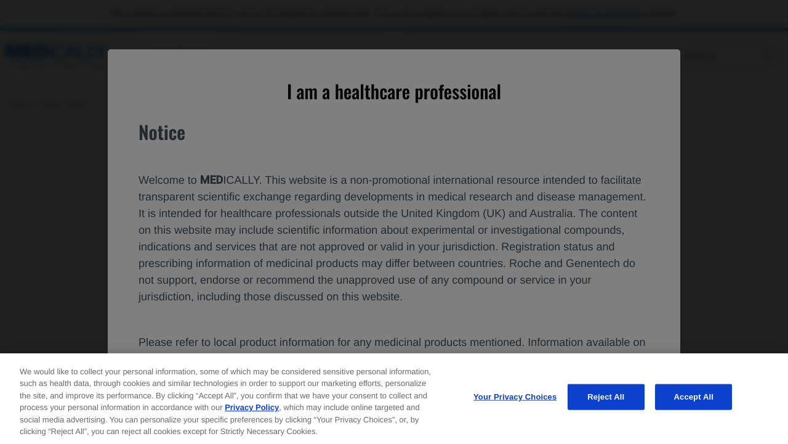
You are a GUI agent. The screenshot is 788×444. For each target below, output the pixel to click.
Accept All (694, 400)
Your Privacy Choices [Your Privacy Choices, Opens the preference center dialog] (515, 400)
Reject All (605, 400)
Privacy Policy (252, 411)
